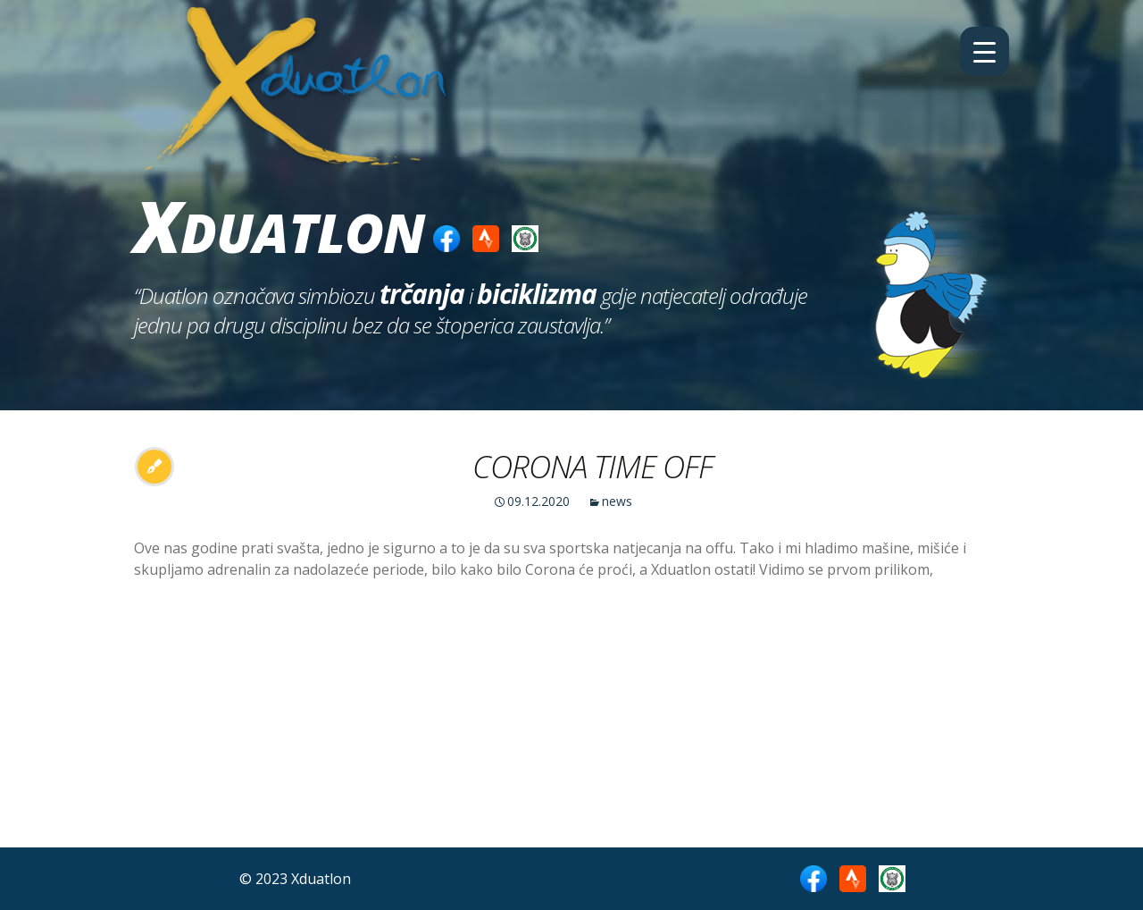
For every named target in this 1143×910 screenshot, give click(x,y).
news (617, 501)
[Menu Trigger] (984, 51)
